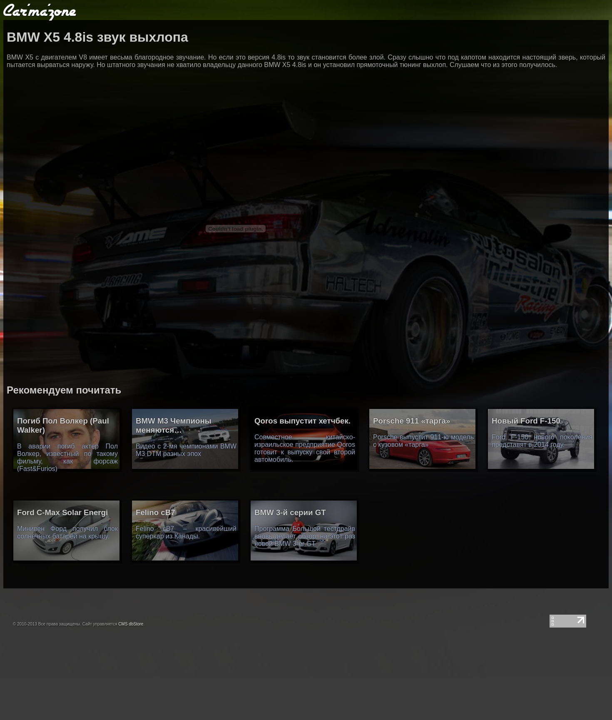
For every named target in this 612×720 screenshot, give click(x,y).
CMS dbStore (130, 624)
